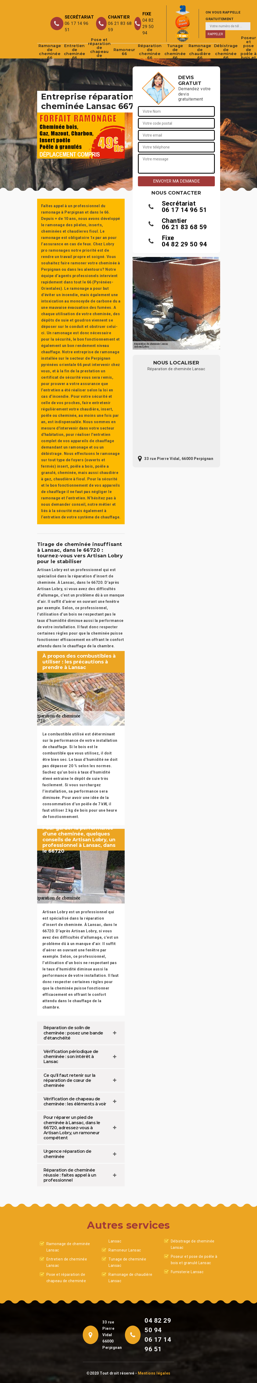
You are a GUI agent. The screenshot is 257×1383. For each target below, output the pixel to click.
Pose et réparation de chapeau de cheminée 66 (99, 51)
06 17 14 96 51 (77, 26)
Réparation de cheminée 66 (150, 51)
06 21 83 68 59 (120, 26)
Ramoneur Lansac (124, 1250)
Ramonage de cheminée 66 (49, 51)
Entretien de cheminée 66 (74, 51)
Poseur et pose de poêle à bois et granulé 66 (249, 51)
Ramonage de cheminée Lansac (68, 1247)
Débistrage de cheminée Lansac (193, 1244)
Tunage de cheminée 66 (175, 51)
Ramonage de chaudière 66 (200, 51)
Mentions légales (154, 1373)
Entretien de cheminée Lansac (66, 1262)
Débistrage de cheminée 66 (226, 51)
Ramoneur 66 (124, 51)
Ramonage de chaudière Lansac (130, 1277)
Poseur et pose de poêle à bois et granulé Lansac (194, 1259)
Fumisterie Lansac (187, 1272)
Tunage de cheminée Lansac (127, 1262)
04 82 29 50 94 (148, 26)
